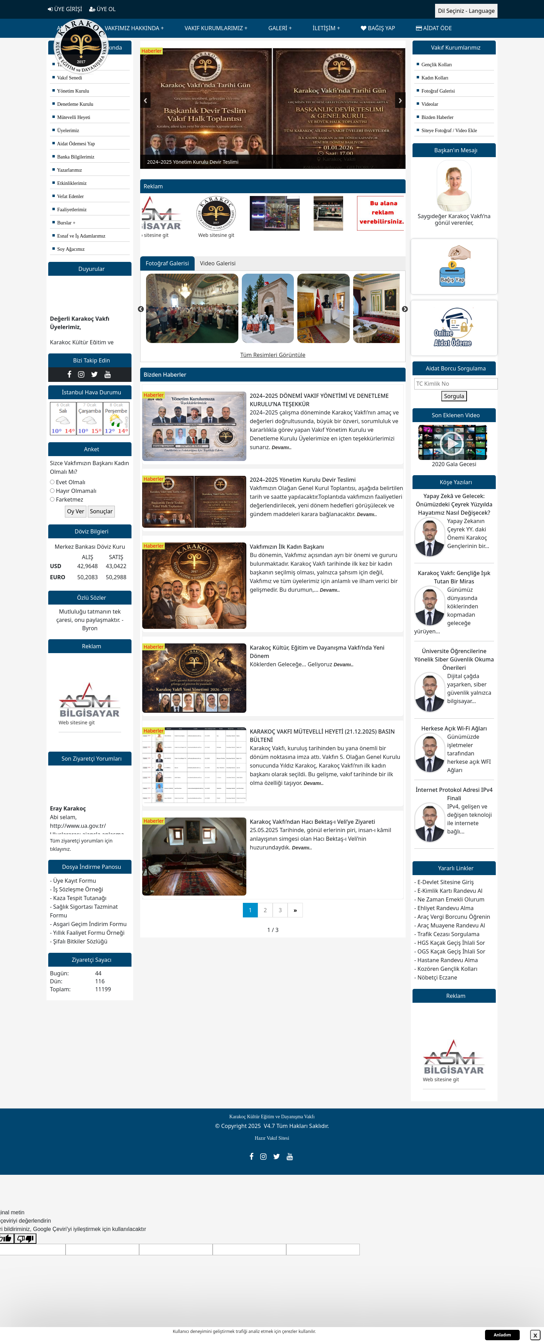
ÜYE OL (102, 9)
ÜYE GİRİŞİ (65, 9)
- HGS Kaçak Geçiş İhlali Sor (449, 943)
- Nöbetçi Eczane (435, 977)
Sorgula (454, 396)
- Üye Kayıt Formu (73, 880)
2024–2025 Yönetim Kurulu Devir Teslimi (303, 480)
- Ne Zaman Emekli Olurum (449, 899)
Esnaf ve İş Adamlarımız (78, 236)
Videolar (427, 104)
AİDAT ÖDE (434, 28)
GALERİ (277, 28)
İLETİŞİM (324, 28)
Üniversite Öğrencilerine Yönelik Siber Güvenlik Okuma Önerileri (454, 659)
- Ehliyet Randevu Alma (444, 908)
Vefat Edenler (68, 196)
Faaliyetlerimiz (69, 209)
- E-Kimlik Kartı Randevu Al (448, 891)
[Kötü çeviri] (25, 1238)
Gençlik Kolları (434, 64)
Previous (145, 100)
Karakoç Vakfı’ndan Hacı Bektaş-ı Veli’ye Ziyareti (312, 822)
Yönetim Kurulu (70, 91)
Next (400, 100)
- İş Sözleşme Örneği (76, 889)
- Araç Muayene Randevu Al (449, 925)
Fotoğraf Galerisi (436, 91)
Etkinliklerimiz (69, 183)
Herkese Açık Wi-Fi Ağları (454, 728)
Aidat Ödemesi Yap (73, 143)
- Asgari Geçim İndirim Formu (88, 924)
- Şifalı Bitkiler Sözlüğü (79, 941)
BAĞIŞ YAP (378, 28)
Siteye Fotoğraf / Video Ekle (447, 130)
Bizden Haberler (435, 117)
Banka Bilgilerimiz (73, 157)
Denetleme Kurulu (72, 104)
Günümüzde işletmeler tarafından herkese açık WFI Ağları (469, 753)
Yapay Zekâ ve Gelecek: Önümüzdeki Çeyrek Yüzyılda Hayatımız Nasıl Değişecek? (454, 504)
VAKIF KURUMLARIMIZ (214, 28)
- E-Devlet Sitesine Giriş (444, 882)
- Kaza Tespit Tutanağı (78, 898)
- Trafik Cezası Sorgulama (446, 934)
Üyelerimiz (65, 130)
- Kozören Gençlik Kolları (445, 969)
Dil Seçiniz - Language (466, 11)
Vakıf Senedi (67, 77)
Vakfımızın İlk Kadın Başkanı (287, 546)
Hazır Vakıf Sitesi (272, 1138)
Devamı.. (282, 447)
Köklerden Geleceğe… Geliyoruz (292, 664)
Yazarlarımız (67, 170)
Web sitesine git (77, 726)
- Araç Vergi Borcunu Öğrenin (452, 917)
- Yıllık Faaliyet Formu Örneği (87, 932)
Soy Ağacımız (68, 249)
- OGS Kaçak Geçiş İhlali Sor (449, 951)
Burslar (61, 222)
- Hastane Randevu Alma (446, 960)
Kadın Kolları (432, 77)
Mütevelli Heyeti (71, 117)
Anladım (502, 1335)
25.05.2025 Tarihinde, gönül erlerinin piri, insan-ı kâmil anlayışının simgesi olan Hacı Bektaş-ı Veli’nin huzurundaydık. (320, 838)
